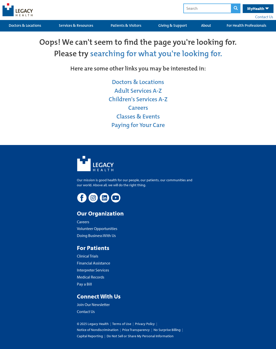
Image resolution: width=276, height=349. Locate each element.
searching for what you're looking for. (156, 53)
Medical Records (90, 277)
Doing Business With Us (96, 235)
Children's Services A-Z (138, 99)
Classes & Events (138, 116)
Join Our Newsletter (93, 304)
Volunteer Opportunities (97, 228)
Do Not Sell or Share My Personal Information (140, 336)
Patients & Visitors (126, 25)
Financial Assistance (93, 263)
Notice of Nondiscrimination (97, 330)
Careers (138, 108)
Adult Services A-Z (138, 91)
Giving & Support (172, 25)
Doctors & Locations (25, 25)
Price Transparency (136, 330)
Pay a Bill (84, 284)
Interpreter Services (93, 270)
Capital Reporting (90, 336)
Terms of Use (122, 324)
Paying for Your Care (138, 125)
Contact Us (264, 16)
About (206, 25)
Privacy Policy (145, 324)
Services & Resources (76, 25)
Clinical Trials (87, 256)
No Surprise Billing (167, 330)
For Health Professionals (246, 25)
